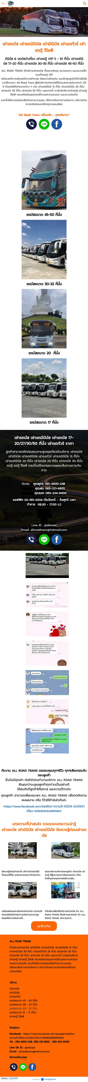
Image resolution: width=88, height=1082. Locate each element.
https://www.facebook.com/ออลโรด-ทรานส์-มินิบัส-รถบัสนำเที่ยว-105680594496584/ (44, 808)
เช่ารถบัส (10, 44)
